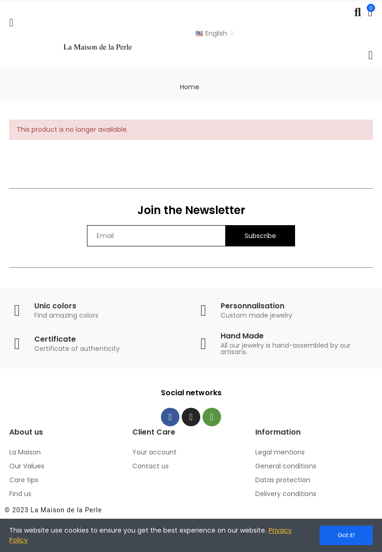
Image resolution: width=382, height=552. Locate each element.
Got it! (346, 535)
